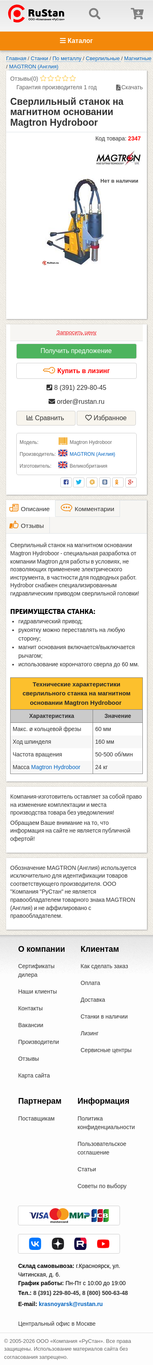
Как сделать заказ (104, 966)
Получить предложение (76, 350)
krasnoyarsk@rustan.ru (71, 1304)
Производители (38, 1042)
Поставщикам (36, 1118)
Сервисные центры (106, 1050)
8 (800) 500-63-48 (105, 1293)
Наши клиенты (37, 991)
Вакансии (30, 1025)
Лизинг (90, 1033)
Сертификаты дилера (36, 970)
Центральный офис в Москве (56, 1323)
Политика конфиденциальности (106, 1122)
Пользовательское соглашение (102, 1148)
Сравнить (45, 417)
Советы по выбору (102, 1186)
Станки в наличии (104, 1016)
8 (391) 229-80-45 (76, 387)
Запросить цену (76, 332)
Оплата (90, 983)
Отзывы (28, 1058)
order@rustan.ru (76, 401)
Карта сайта (34, 1075)
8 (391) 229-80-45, (56, 1293)
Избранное (106, 417)
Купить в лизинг (76, 370)
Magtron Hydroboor (55, 767)
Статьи (87, 1169)
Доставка (93, 999)
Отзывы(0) (24, 78)
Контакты (30, 1008)
